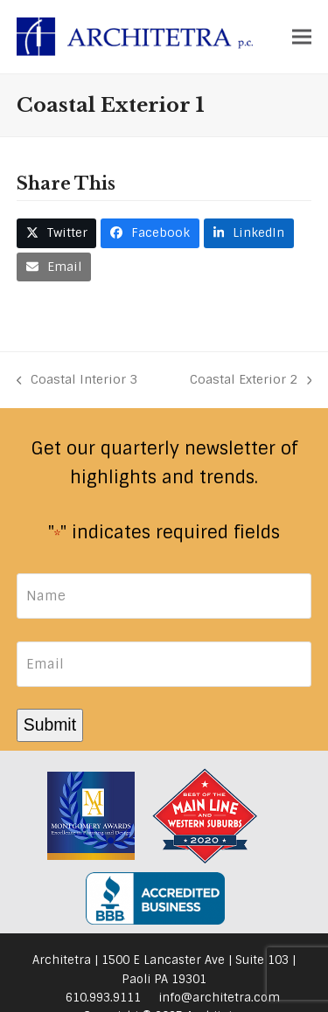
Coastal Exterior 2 (251, 380)
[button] (301, 36)
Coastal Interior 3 (77, 380)
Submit (50, 724)
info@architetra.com (219, 997)
